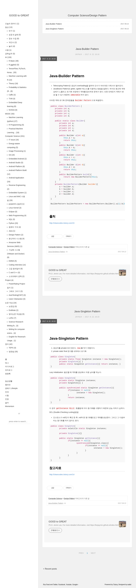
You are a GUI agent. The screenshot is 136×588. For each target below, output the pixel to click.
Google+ (75, 584)
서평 (8, 50)
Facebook (61, 584)
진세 (7, 392)
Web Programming (17, 215)
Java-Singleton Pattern (55, 29)
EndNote (13, 310)
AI (8, 57)
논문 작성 (11, 303)
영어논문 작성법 (16, 314)
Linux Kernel (14, 208)
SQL (11, 219)
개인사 (12, 42)
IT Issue (13, 140)
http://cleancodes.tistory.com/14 (61, 474)
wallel (129, 584)
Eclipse (12, 212)
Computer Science (15, 136)
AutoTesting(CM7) (17, 295)
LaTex (12, 318)
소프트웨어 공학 (16, 276)
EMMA (12, 261)
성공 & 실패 (14, 35)
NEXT (93, 552)
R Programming (16, 125)
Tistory (115, 584)
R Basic (13, 61)
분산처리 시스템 (16, 239)
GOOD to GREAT (19, 15)
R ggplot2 (13, 65)
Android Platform (16, 166)
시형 (7, 395)
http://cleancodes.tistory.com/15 (61, 223)
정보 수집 (13, 38)
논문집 (12, 306)
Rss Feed (46, 584)
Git (11, 155)
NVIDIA (12, 110)
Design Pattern (15, 235)
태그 (7, 363)
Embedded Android (17, 159)
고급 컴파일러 (15, 269)
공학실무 (10, 54)
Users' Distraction (16, 299)
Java (11, 231)
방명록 (7, 374)
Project (9, 280)
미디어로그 (9, 366)
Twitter (55, 584)
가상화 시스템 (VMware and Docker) (15, 253)
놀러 (11, 46)
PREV (81, 552)
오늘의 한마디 (12, 24)
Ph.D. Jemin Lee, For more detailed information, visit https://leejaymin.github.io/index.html (83, 274)
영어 (8, 344)
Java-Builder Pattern (54, 24)
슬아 (7, 403)
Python (13, 223)
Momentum (9, 406)
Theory (13, 83)
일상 (8, 27)
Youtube (69, 584)
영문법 (13, 352)
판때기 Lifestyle (11, 388)
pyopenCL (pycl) (16, 204)
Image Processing (17, 151)
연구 (11, 31)
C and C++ (14, 272)
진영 (7, 399)
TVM (11, 99)
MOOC (9, 114)
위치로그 (8, 370)
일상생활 (8, 381)
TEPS (12, 348)
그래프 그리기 (15, 291)
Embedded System (17, 193)
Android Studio (15, 163)
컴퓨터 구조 (14, 227)
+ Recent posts (50, 569)
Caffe (12, 95)
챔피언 (7, 385)
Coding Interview (17, 265)
